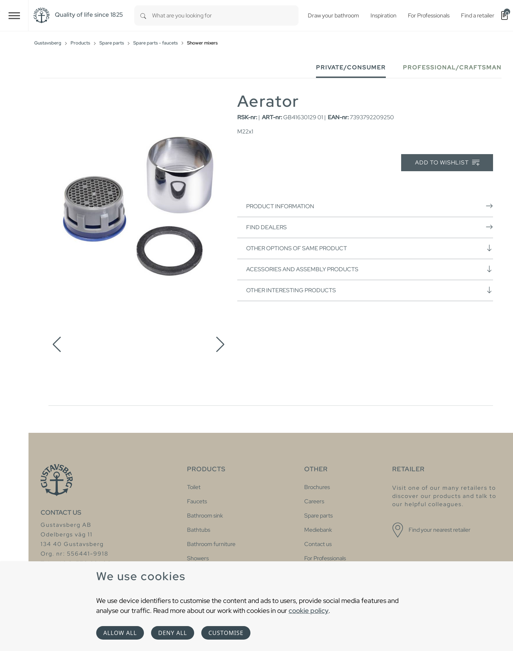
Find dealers (369, 227)
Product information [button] (369, 206)
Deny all (172, 633)
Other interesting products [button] (369, 290)
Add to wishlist (447, 163)
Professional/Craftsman (452, 67)
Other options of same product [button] (369, 248)
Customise (225, 633)
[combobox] (225, 15)
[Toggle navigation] (14, 15)
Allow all (120, 633)
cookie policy (308, 610)
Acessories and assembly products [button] (369, 269)
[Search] (143, 15)
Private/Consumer (351, 67)
